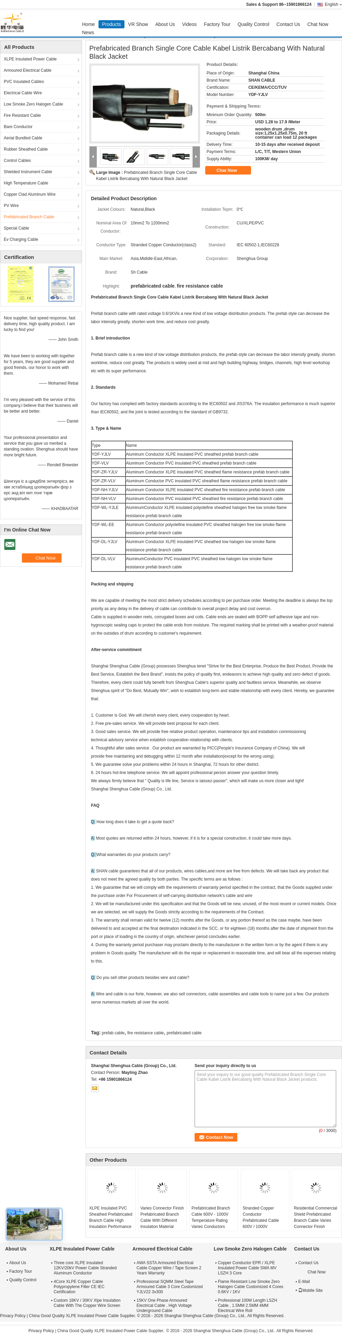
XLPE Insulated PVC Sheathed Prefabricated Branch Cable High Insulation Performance (110, 1217)
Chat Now (317, 24)
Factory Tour (217, 24)
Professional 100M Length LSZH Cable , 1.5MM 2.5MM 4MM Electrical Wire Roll (247, 1305)
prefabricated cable (184, 1033)
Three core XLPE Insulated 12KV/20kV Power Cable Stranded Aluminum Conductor (85, 1267)
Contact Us (288, 24)
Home (88, 24)
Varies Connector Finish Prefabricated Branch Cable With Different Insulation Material (162, 1217)
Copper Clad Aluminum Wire (29, 194)
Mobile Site (310, 1290)
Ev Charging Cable (21, 239)
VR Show (138, 24)
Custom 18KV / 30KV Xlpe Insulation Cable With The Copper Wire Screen (87, 1303)
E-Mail (304, 1281)
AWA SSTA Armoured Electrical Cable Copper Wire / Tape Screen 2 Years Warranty (168, 1267)
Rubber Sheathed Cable (26, 149)
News (88, 32)
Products (111, 24)
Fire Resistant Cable (22, 115)
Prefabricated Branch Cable (29, 217)
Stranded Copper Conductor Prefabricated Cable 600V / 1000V (261, 1217)
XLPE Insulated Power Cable (30, 59)
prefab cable (113, 1033)
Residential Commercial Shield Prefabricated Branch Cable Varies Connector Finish (315, 1217)
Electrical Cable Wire (23, 93)
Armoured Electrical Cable (27, 70)
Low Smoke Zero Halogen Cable (33, 104)
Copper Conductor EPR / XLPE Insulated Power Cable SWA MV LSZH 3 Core (247, 1267)
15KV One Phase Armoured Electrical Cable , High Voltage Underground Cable (164, 1305)
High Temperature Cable (26, 183)
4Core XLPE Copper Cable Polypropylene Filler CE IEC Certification (79, 1286)
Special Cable (16, 228)
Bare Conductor (18, 126)
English (333, 4)
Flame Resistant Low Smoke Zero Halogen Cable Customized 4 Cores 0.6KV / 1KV (250, 1286)
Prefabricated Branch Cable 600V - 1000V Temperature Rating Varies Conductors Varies (211, 1220)
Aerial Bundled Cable (23, 138)
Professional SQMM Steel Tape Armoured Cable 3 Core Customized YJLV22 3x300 (169, 1286)
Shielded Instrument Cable (28, 171)
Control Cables (17, 160)
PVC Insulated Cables (24, 81)
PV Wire (11, 205)
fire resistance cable (145, 1033)
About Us (165, 24)
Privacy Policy (13, 1315)
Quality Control (253, 24)
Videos (189, 24)
